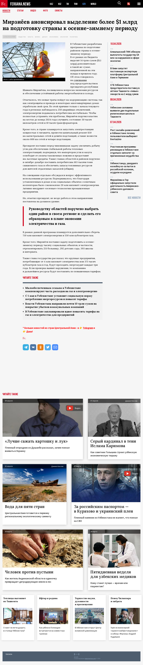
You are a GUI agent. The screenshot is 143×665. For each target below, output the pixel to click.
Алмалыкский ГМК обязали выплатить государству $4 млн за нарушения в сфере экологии (125, 56)
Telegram (88, 332)
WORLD (94, 3)
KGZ (59, 3)
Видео (34, 11)
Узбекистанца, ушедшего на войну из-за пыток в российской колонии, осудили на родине (124, 168)
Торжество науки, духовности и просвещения (86, 605)
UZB (84, 3)
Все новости (134, 198)
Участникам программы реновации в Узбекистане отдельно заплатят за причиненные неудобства (124, 151)
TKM (76, 3)
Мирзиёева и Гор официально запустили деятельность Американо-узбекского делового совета (124, 186)
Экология (64, 37)
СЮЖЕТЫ (60, 11)
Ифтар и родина (49, 602)
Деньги (44, 37)
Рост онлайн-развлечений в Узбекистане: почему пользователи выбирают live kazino (124, 135)
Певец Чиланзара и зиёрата (122, 604)
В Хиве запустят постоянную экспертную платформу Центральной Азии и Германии (124, 73)
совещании (80, 80)
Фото (46, 11)
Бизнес (37, 37)
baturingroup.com (90, 662)
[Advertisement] (71, 378)
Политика (74, 37)
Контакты (9, 658)
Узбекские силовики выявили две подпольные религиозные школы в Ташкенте (124, 112)
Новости (7, 11)
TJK (68, 3)
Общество (22, 37)
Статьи (21, 11)
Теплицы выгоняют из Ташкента (15, 604)
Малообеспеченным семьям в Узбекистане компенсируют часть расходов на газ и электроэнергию (54, 291)
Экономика (53, 37)
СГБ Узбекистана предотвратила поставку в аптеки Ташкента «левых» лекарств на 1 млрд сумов (125, 89)
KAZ (51, 3)
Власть (30, 37)
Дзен (29, 335)
